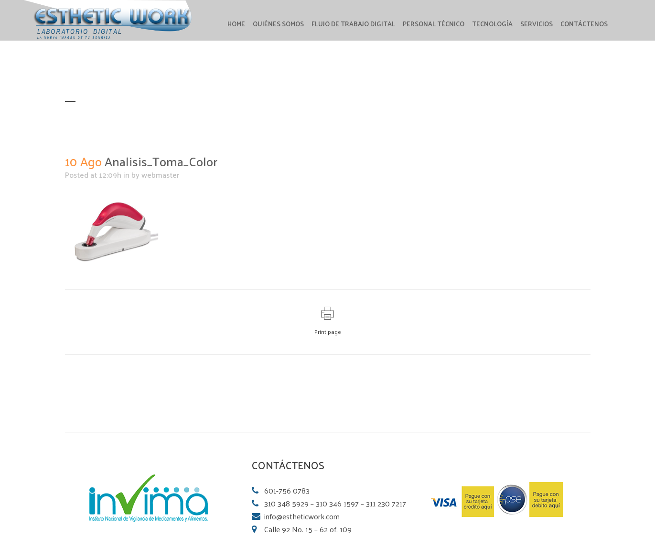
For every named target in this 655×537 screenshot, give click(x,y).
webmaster (160, 175)
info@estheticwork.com (302, 516)
